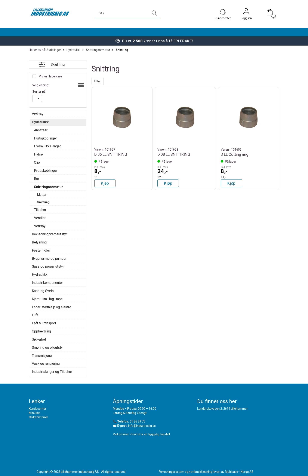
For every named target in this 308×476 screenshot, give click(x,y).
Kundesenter (37, 408)
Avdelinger (53, 50)
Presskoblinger (45, 171)
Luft (35, 315)
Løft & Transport (44, 323)
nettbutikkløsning (200, 471)
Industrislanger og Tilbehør (52, 372)
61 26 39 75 (137, 421)
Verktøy (37, 114)
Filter (97, 81)
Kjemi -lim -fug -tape (47, 299)
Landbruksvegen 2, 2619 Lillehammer (222, 408)
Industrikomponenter (47, 283)
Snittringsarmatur (98, 50)
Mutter (41, 194)
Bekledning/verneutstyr (49, 234)
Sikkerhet (39, 339)
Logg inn (246, 12)
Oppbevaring (41, 331)
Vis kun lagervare (50, 76)
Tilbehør (40, 210)
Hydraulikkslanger (47, 146)
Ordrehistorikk (38, 417)
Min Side (34, 413)
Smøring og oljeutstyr (48, 348)
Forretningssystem (171, 471)
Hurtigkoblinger (45, 138)
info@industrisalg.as (142, 425)
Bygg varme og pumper (49, 259)
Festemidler (41, 250)
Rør (36, 179)
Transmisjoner (42, 356)
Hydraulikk (73, 50)
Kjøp (105, 183)
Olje (37, 162)
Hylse (38, 154)
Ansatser (40, 130)
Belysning (39, 242)
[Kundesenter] (223, 12)
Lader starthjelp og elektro (51, 307)
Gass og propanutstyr (48, 266)
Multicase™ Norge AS (239, 471)
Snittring (122, 50)
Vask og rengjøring (46, 364)
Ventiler (40, 218)
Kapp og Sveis (43, 291)
